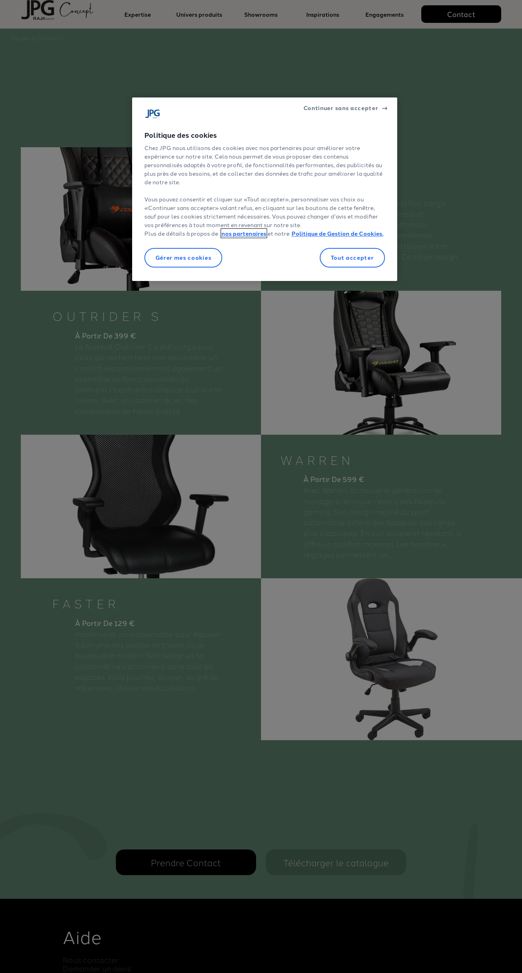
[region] (264, 189)
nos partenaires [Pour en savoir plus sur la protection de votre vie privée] (243, 233)
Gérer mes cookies (183, 257)
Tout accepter (352, 257)
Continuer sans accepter (340, 108)
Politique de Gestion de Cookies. (337, 233)
